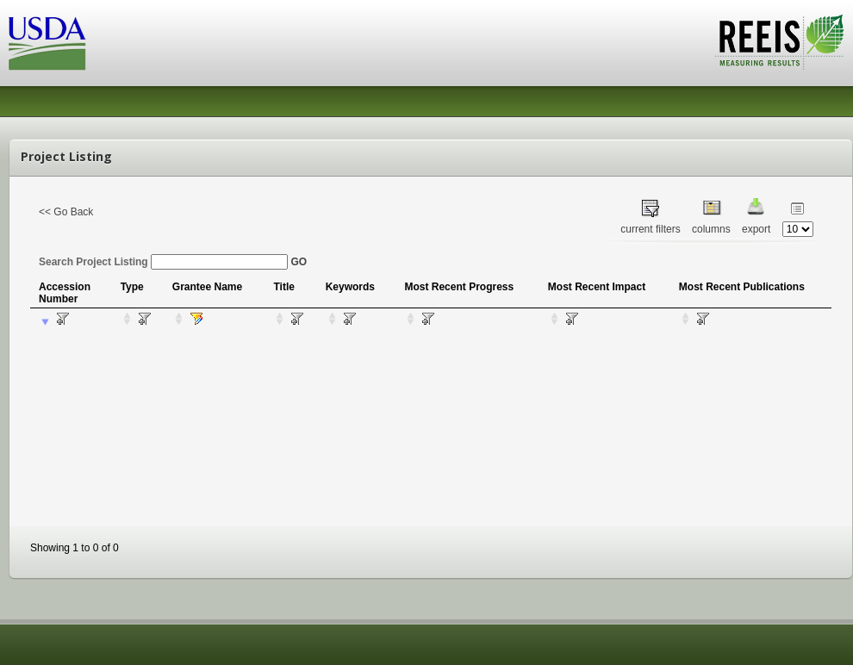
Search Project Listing (163, 262)
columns (711, 229)
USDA (47, 43)
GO (298, 262)
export (756, 229)
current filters (650, 229)
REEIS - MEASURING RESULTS (779, 42)
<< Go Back (66, 212)
